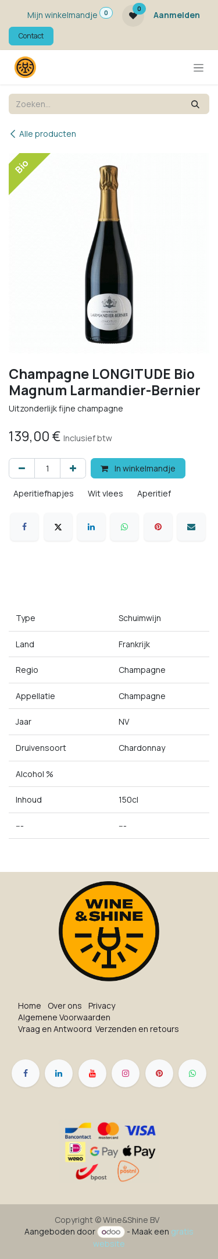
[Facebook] (24, 527)
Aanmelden (176, 14)
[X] (58, 527)
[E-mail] (191, 527)
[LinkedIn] (91, 527)
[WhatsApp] (124, 527)
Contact (31, 36)
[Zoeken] (195, 104)
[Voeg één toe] (73, 468)
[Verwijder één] (22, 468)
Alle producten (42, 133)
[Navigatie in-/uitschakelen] (198, 67)
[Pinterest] (158, 527)
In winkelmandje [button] (138, 468)
